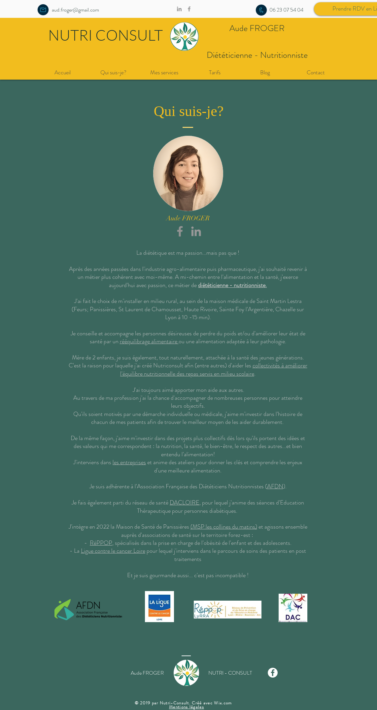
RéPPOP (101, 543)
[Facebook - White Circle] (273, 673)
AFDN (275, 486)
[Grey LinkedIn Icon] (196, 231)
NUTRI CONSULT (105, 35)
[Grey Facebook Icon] (189, 9)
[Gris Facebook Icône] (180, 231)
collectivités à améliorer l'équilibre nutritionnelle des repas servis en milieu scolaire (213, 369)
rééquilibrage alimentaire (149, 341)
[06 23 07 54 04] (286, 10)
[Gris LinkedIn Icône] (179, 9)
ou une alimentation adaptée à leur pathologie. (232, 341)
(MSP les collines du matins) (223, 526)
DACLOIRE (184, 502)
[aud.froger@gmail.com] (75, 10)
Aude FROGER (257, 28)
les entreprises (129, 462)
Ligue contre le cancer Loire (113, 550)
